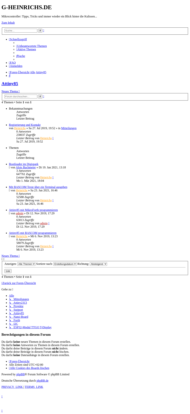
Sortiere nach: (56, 263)
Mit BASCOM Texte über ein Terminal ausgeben (38, 187)
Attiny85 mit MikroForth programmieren (33, 210)
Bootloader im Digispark (23, 164)
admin (19, 213)
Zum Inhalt (8, 22)
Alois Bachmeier (26, 167)
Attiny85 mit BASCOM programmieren (32, 232)
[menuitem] (31, 46)
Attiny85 (9, 83)
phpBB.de (42, 380)
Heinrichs (20, 128)
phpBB (20, 374)
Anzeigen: (19, 263)
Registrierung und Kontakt (25, 124)
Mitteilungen (69, 128)
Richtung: (92, 263)
